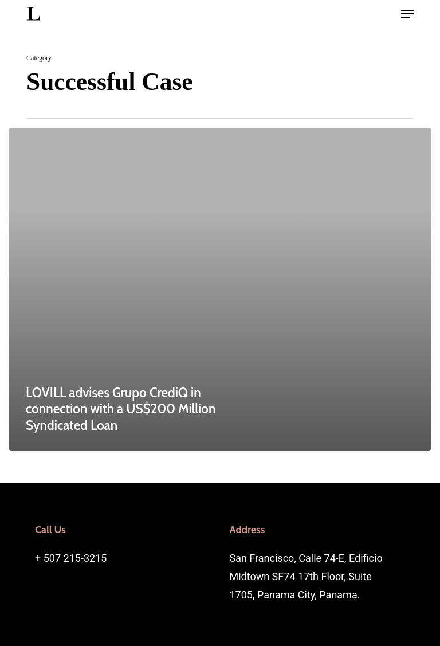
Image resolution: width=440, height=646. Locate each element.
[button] (407, 13)
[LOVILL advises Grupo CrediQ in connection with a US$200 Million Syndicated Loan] (220, 289)
